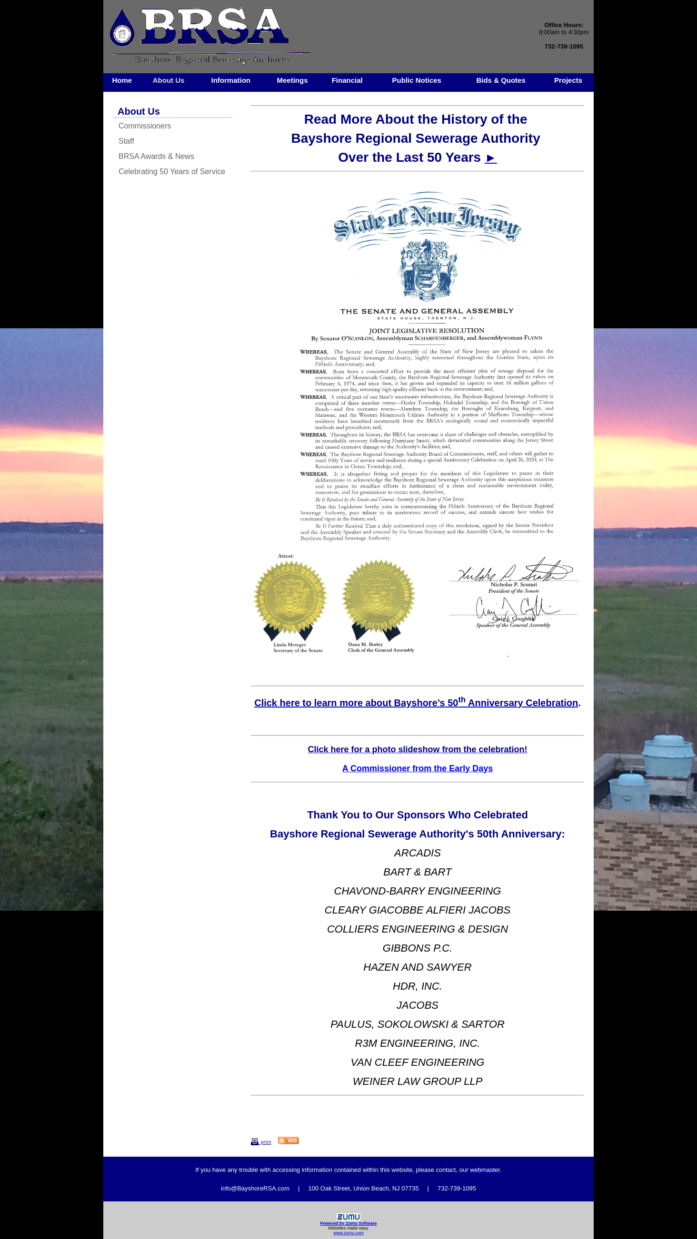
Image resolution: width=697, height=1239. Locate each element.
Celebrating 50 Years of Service (172, 171)
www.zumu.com (348, 1232)
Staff (126, 141)
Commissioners (145, 126)
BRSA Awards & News (156, 156)
